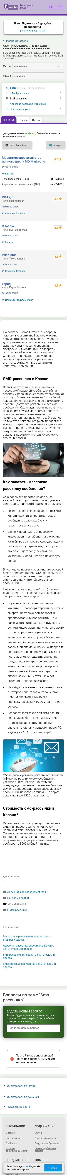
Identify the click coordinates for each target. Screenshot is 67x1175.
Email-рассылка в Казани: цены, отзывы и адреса (29, 965)
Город (6, 284)
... (9, 886)
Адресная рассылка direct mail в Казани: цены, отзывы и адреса (28, 947)
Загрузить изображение (47, 1143)
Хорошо (53, 1168)
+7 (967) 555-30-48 (32, 31)
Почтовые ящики (20, 109)
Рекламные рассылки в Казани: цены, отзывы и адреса (27, 938)
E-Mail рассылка (19, 93)
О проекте (11, 1133)
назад (26, 88)
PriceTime (9, 255)
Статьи (38, 1133)
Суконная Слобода (15, 213)
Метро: (7, 66)
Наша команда (13, 1138)
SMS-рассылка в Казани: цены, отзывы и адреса (29, 956)
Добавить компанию (45, 1138)
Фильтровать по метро (20, 1085)
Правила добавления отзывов (45, 1149)
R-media (8, 226)
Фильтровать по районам (21, 1097)
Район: (7, 75)
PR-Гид (7, 197)
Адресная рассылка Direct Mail (28, 104)
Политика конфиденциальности (17, 1149)
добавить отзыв (10, 167)
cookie (28, 1166)
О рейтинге (11, 1143)
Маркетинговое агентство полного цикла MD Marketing (23, 159)
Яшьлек (9, 173)
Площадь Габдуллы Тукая (19, 300)
